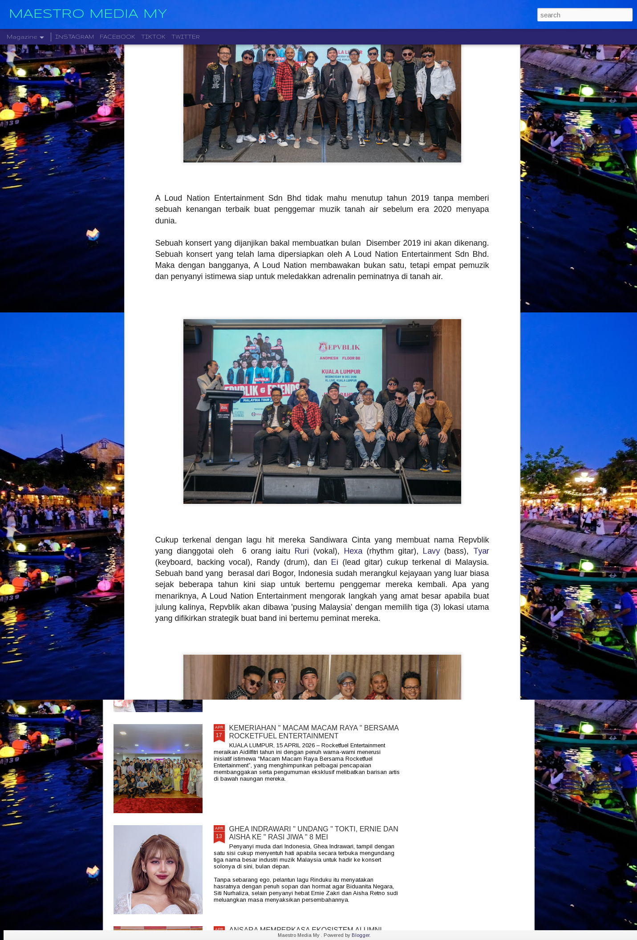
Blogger (360, 935)
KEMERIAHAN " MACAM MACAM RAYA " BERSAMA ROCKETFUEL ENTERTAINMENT (314, 732)
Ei (334, 406)
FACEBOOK (117, 37)
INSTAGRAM (74, 37)
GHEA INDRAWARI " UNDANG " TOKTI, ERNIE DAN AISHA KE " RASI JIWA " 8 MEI (313, 833)
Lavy (431, 395)
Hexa (353, 395)
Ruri (302, 395)
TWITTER (185, 37)
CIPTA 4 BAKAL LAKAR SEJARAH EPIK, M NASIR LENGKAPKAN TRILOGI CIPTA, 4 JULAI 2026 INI (310, 631)
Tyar (481, 395)
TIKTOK (153, 37)
